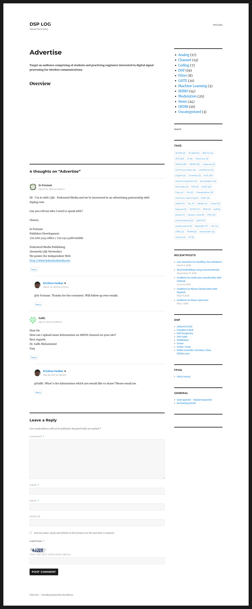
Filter (182, 75)
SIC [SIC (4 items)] (214, 226)
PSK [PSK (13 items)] (211, 214)
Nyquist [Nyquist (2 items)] (180, 209)
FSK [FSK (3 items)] (194, 186)
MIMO (183, 91)
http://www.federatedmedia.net (50, 260)
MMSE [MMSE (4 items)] (202, 203)
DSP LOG (40, 24)
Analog (183, 55)
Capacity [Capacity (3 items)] (209, 164)
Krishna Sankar (53, 283)
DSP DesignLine (185, 333)
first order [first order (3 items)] (181, 186)
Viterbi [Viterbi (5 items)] (180, 237)
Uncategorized (189, 112)
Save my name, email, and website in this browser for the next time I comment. (74, 533)
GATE (182, 81)
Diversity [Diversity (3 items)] (195, 175)
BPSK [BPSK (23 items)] (195, 164)
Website (35, 516)
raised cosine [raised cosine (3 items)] (183, 226)
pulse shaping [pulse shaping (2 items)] (184, 220)
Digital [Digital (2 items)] (180, 175)
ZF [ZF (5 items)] (191, 237)
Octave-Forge (184, 347)
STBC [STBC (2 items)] (179, 231)
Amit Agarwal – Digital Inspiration (194, 399)
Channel (184, 60)
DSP (181, 70)
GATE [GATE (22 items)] (206, 186)
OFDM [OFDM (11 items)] (195, 209)
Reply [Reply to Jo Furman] (34, 269)
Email (34, 500)
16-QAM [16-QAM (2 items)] (194, 153)
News (182, 101)
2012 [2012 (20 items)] (179, 158)
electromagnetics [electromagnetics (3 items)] (186, 181)
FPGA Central (183, 376)
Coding (183, 65)
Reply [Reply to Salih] (34, 357)
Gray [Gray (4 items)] (179, 192)
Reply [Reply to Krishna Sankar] (38, 304)
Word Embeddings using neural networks (198, 269)
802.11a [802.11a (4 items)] (208, 153)
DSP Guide (182, 336)
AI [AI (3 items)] (189, 158)
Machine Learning (192, 86)
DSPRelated (183, 340)
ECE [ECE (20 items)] (208, 175)
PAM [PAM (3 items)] (207, 209)
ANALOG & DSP (184, 326)
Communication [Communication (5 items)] (185, 169)
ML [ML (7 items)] (191, 203)
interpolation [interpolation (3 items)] (204, 192)
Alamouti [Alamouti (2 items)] (202, 158)
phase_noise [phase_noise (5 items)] (196, 214)
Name (34, 485)
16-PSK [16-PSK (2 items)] (180, 153)
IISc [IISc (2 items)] (189, 192)
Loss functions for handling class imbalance (199, 262)
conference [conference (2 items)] (206, 169)
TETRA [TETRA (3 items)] (191, 231)
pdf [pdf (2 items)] (217, 209)
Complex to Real (185, 330)
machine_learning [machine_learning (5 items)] (186, 198)
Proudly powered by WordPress (57, 595)
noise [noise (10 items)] (215, 203)
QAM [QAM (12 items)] (200, 220)
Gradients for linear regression (192, 300)
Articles (217, 24)
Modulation (187, 96)
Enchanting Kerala (186, 403)
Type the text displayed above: (51, 554)
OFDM (183, 107)
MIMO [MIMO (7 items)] (180, 203)
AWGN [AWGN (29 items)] (181, 164)
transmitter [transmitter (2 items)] (207, 231)
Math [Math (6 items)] (205, 198)
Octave (180, 343)
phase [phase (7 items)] (180, 214)
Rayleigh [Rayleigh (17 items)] (201, 226)
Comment (37, 436)
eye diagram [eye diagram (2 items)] (208, 181)
